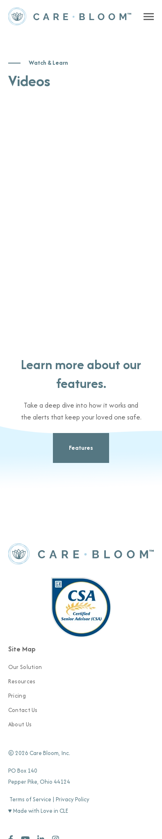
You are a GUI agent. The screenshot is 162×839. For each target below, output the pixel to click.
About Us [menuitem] (20, 724)
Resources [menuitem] (22, 681)
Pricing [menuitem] (17, 696)
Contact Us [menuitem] (23, 710)
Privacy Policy (72, 799)
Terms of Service (30, 799)
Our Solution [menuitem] (25, 667)
